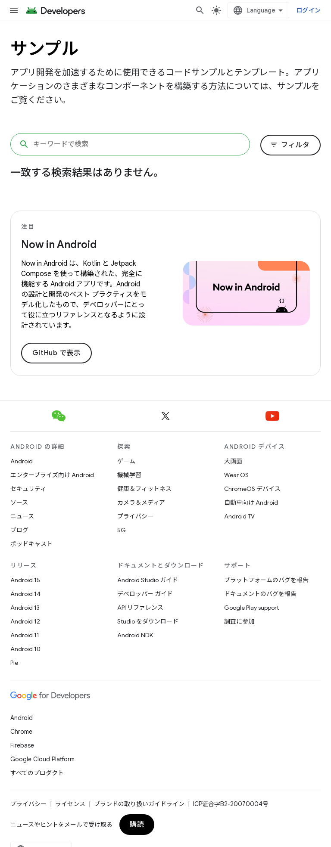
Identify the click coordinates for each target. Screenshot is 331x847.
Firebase (22, 745)
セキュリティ (28, 489)
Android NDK (135, 635)
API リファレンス (140, 607)
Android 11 (24, 635)
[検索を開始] (200, 10)
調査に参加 (239, 621)
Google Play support (251, 607)
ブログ (19, 530)
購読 (137, 824)
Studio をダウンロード (147, 621)
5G (121, 530)
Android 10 (25, 649)
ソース (19, 502)
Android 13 (25, 607)
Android (21, 461)
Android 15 (25, 580)
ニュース (22, 516)
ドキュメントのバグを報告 (260, 594)
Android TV (239, 516)
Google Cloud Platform (42, 759)
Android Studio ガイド (147, 580)
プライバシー (135, 516)
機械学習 (129, 475)
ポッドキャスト (31, 544)
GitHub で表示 (56, 353)
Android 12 (25, 621)
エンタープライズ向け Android (52, 475)
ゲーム (126, 461)
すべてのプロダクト (37, 773)
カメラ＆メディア (141, 502)
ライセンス (70, 803)
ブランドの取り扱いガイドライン (139, 803)
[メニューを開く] (13, 10)
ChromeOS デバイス (252, 489)
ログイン (308, 10)
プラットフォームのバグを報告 (266, 580)
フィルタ (289, 145)
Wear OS (236, 475)
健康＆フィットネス (144, 489)
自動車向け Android (251, 502)
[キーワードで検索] (130, 144)
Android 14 (25, 594)
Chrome (21, 731)
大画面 (233, 461)
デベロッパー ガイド (145, 594)
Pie (14, 663)
